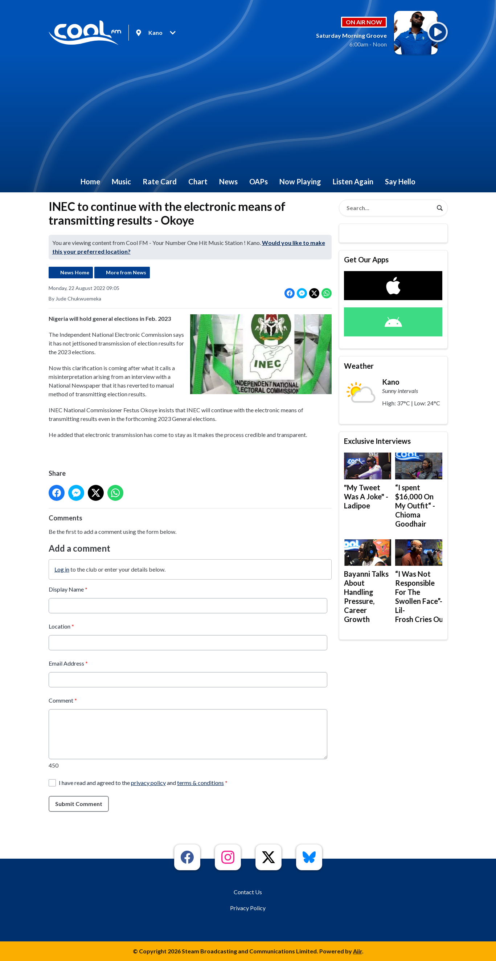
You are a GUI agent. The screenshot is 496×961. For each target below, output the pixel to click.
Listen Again (353, 181)
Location (61, 625)
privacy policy (148, 782)
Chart (198, 181)
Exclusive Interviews (377, 441)
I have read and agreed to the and (143, 782)
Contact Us (248, 891)
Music (121, 181)
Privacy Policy (248, 907)
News (228, 181)
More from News (126, 272)
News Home (74, 272)
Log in (61, 568)
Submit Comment (78, 803)
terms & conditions (200, 782)
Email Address (68, 662)
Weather (359, 365)
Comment (63, 699)
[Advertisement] (248, 116)
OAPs (258, 181)
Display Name (68, 588)
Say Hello (400, 181)
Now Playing (300, 181)
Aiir (357, 951)
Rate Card (160, 181)
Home (90, 181)
